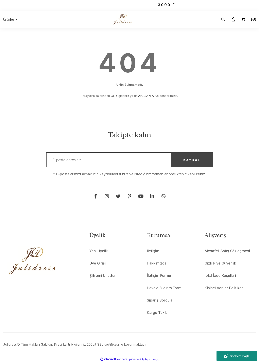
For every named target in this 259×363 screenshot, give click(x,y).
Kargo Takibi (157, 313)
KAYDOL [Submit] (190, 160)
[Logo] (122, 19)
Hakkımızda (157, 264)
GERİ (114, 96)
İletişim (153, 252)
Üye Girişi (97, 264)
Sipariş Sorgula (159, 301)
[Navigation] (11, 19)
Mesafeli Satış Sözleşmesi (227, 252)
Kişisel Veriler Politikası (224, 289)
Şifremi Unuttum (103, 276)
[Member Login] (232, 19)
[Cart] (242, 19)
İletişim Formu (159, 276)
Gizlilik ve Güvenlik (220, 264)
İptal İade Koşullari (220, 276)
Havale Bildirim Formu (165, 289)
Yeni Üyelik (98, 252)
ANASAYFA (146, 96)
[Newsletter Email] (129, 160)
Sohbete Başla (236, 356)
